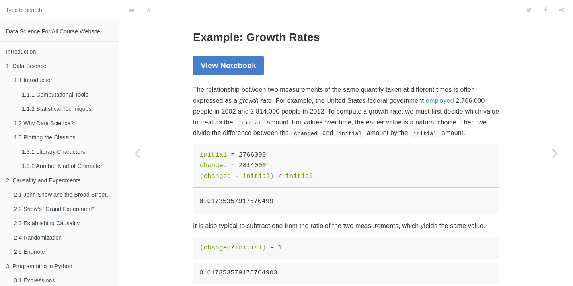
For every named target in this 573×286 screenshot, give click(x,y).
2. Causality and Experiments (43, 180)
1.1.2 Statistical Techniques (57, 109)
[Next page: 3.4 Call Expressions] (555, 153)
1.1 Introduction (34, 80)
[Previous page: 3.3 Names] (137, 153)
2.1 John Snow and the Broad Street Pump (66, 194)
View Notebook (228, 45)
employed (440, 80)
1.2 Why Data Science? (44, 123)
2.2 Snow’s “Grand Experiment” (54, 209)
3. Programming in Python (39, 266)
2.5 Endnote (29, 252)
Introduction (21, 51)
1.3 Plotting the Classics (44, 137)
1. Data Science (26, 66)
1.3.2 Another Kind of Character (62, 166)
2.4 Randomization (38, 237)
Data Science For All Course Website (53, 31)
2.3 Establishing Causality (47, 223)
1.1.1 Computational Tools (55, 94)
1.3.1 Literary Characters (53, 152)
